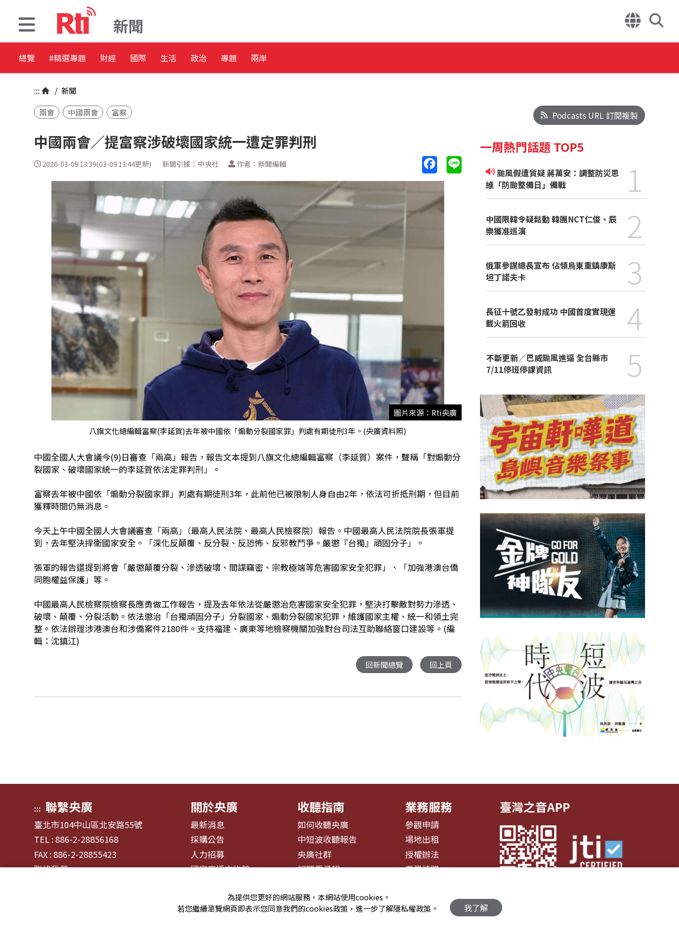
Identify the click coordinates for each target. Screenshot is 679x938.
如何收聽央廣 (323, 825)
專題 (307, 59)
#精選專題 (83, 59)
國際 (180, 59)
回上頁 (440, 665)
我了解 (476, 903)
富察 (119, 112)
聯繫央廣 (68, 806)
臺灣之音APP (535, 806)
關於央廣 (214, 806)
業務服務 (428, 806)
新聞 (67, 90)
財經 (137, 59)
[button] (26, 25)
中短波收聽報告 (327, 839)
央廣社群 (314, 854)
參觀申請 (422, 825)
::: (37, 90)
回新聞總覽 (382, 665)
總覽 (28, 59)
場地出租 (422, 839)
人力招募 (207, 854)
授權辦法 (422, 854)
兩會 (46, 112)
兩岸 (349, 59)
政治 (265, 59)
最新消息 (207, 825)
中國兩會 (83, 112)
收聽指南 (321, 806)
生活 (222, 59)
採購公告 (207, 839)
